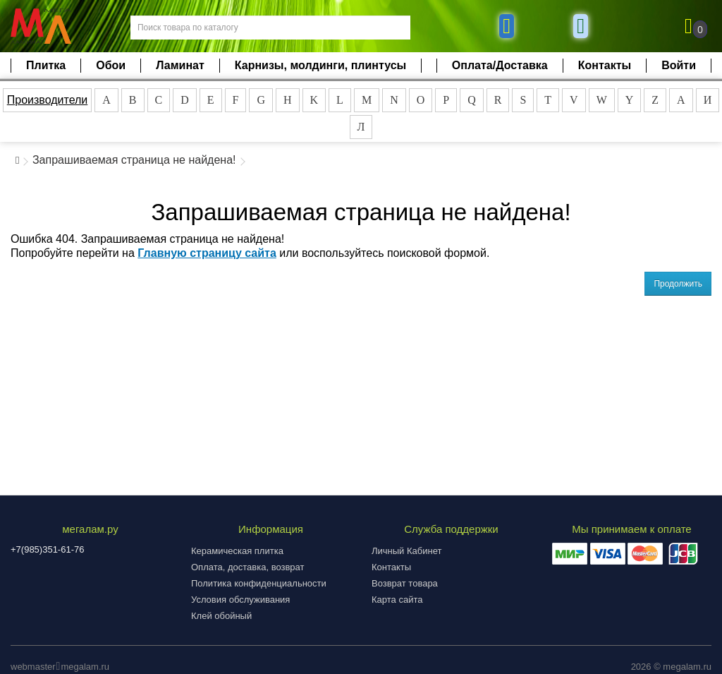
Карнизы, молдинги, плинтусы (320, 65)
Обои (111, 65)
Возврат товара (405, 583)
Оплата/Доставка (500, 65)
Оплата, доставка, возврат (247, 567)
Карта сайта (397, 599)
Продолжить (678, 284)
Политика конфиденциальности (258, 583)
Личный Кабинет (406, 551)
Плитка (46, 65)
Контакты (604, 65)
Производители (47, 100)
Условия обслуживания (240, 599)
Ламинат (180, 65)
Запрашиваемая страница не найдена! (134, 160)
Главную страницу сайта (206, 253)
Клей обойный (221, 615)
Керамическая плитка (237, 551)
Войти (678, 65)
